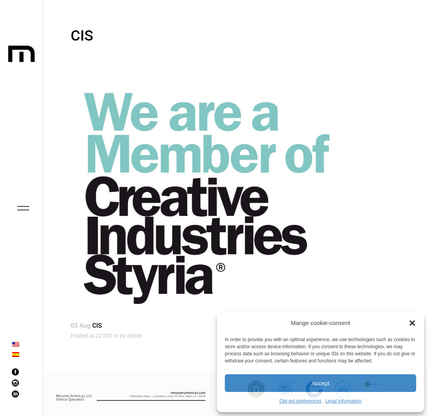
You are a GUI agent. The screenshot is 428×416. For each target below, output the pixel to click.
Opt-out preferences (301, 401)
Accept (320, 383)
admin (134, 335)
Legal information (343, 401)
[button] (412, 323)
